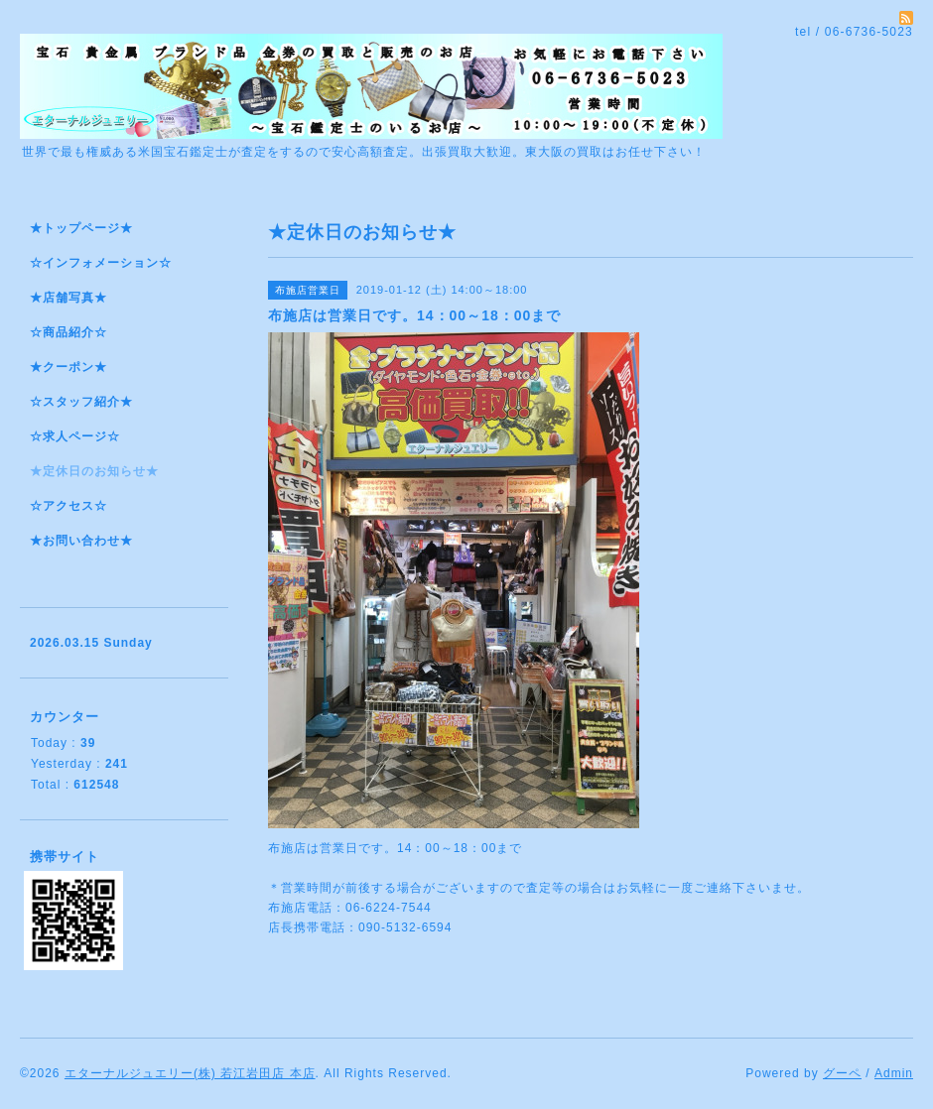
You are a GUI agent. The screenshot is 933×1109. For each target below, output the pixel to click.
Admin (893, 1073)
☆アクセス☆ (68, 506)
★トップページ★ (81, 228)
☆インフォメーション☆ (101, 263)
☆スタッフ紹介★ (81, 402)
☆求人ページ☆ (75, 436)
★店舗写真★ (68, 298)
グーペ (842, 1073)
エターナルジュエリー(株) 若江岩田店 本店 (190, 1073)
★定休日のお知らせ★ (94, 471)
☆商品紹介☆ (68, 332)
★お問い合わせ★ (81, 541)
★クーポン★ (68, 367)
